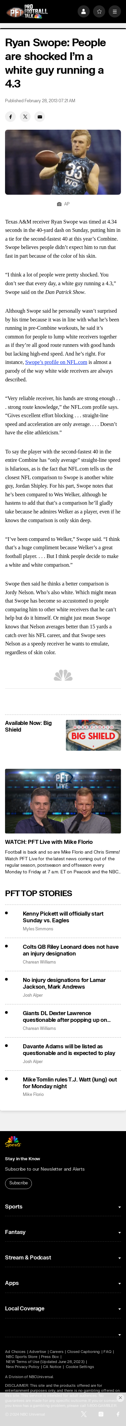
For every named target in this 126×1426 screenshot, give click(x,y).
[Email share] (39, 116)
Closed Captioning (83, 1351)
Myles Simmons (38, 929)
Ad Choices (15, 1351)
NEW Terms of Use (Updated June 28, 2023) (45, 1361)
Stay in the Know (22, 1159)
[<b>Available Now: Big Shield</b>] (93, 735)
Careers (56, 1351)
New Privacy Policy (22, 1366)
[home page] (27, 11)
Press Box (50, 1356)
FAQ (107, 1351)
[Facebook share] (10, 116)
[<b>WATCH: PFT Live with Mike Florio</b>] (63, 801)
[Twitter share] (25, 116)
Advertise (37, 1351)
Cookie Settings (80, 1366)
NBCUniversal (41, 1376)
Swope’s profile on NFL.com (56, 362)
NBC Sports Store (21, 1356)
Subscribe (18, 1183)
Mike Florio (33, 1094)
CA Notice (52, 1366)
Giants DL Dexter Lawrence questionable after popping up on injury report (65, 1017)
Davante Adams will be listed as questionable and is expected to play (69, 1050)
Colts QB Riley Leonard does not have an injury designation (70, 950)
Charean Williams (39, 962)
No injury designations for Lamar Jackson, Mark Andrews (64, 983)
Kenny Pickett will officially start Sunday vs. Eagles (63, 917)
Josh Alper (32, 995)
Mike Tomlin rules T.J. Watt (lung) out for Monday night (70, 1083)
